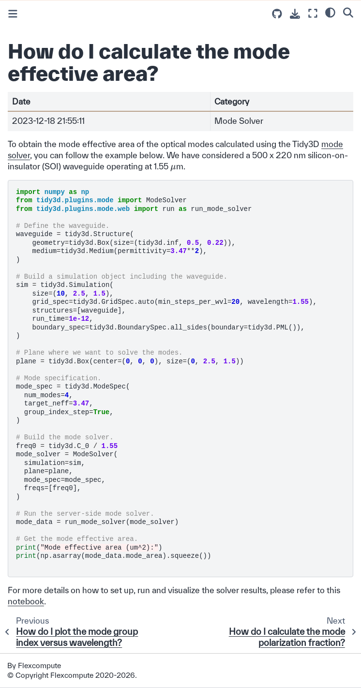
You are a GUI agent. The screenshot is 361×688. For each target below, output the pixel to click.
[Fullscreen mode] (313, 13)
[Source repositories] (277, 14)
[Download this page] (295, 14)
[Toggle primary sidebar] (13, 14)
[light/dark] (330, 12)
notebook (26, 601)
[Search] (348, 12)
